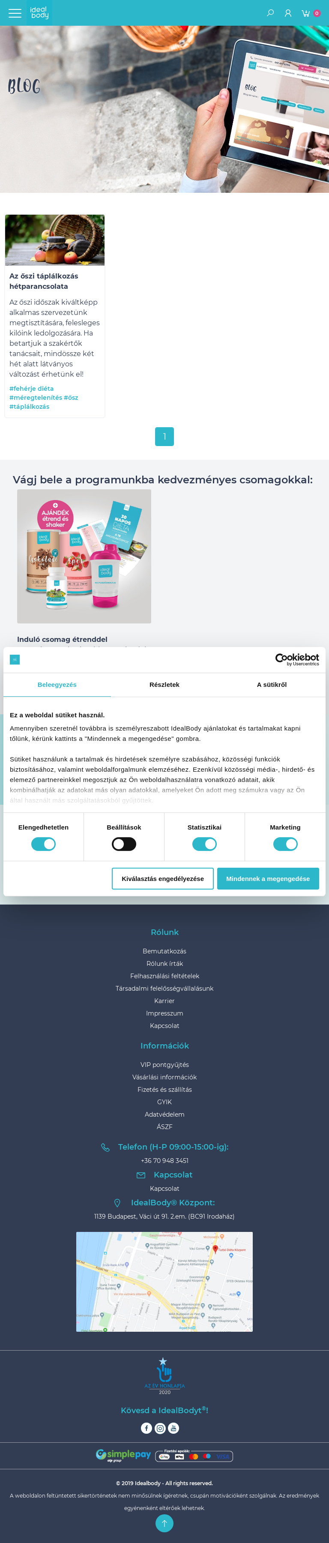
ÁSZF (165, 1127)
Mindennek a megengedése (268, 878)
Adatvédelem (165, 1114)
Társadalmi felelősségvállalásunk (164, 988)
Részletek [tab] (164, 684)
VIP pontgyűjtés (165, 1065)
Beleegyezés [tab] (57, 684)
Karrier (164, 1001)
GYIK (164, 1102)
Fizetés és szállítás (165, 1090)
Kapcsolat (164, 1026)
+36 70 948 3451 (164, 1161)
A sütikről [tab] (272, 684)
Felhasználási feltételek (164, 976)
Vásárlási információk (164, 1077)
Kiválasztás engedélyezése (163, 878)
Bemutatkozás (164, 951)
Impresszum (164, 1013)
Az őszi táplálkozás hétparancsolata (43, 281)
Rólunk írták (165, 964)
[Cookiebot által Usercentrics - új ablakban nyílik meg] (281, 659)
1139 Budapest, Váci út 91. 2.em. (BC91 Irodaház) (164, 1216)
